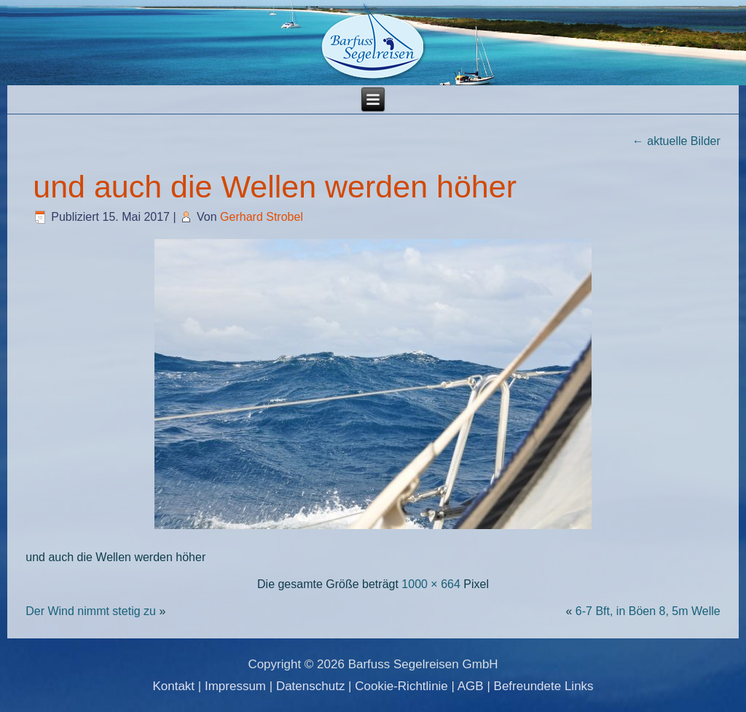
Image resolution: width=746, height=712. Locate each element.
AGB (471, 686)
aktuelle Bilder (676, 141)
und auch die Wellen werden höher (275, 186)
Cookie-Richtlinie (401, 686)
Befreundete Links (544, 686)
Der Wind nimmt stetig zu (90, 611)
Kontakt (173, 686)
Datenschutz (310, 686)
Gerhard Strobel (261, 217)
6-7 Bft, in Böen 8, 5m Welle (648, 611)
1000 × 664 (430, 584)
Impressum (235, 686)
